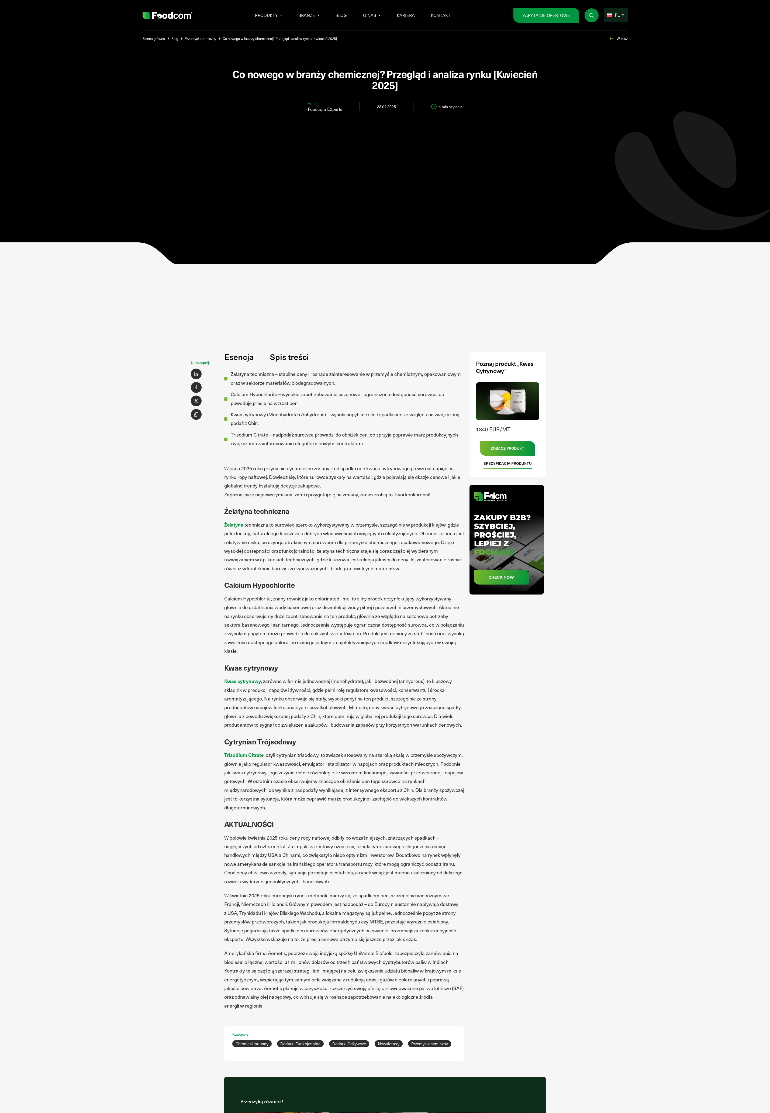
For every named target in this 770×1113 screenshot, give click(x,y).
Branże (306, 15)
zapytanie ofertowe (546, 15)
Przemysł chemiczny (200, 38)
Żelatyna (233, 524)
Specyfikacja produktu (508, 463)
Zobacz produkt (507, 448)
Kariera (406, 15)
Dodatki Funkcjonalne (300, 1043)
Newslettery (388, 1043)
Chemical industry (252, 1043)
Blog (341, 15)
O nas (369, 15)
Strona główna (154, 38)
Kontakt (441, 15)
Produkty (266, 15)
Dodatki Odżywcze (349, 1043)
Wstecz (618, 38)
